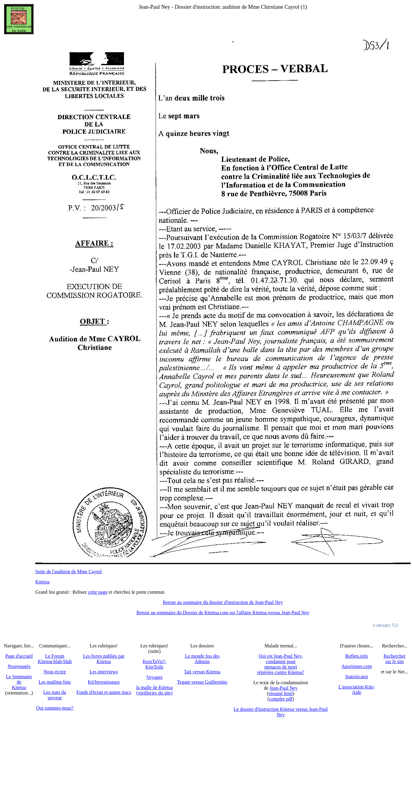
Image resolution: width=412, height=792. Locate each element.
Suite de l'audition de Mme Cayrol (68, 571)
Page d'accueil (19, 656)
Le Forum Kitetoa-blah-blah (55, 658)
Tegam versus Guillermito (202, 682)
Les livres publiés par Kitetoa (103, 658)
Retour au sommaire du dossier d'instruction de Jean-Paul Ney (223, 602)
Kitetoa (42, 581)
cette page (97, 592)
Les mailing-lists (55, 682)
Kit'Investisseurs (104, 682)
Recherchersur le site (395, 658)
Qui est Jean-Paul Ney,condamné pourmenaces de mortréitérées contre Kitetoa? (280, 664)
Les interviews (104, 671)
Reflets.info (356, 656)
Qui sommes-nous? (54, 708)
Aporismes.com (356, 666)
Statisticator (356, 676)
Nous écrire (54, 671)
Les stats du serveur (54, 695)
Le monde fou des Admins (202, 658)
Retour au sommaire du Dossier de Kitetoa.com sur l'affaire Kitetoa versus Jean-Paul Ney (222, 612)
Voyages (154, 677)
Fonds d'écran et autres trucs (103, 692)
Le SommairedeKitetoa (19, 682)
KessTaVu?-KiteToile (154, 664)
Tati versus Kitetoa (202, 671)
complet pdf (280, 698)
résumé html (281, 693)
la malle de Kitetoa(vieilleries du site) (154, 690)
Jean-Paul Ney (284, 688)
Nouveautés (19, 666)
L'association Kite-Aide (356, 689)
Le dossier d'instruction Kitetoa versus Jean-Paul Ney (281, 712)
